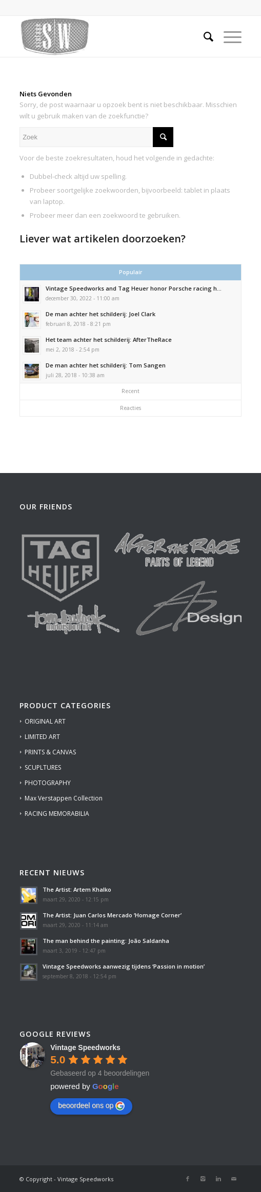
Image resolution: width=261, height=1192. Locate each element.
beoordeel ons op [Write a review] (91, 1106)
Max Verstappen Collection (64, 798)
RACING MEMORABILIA (57, 813)
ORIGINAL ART (45, 721)
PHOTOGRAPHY (48, 782)
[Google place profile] (85, 1047)
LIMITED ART (42, 736)
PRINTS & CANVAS (50, 752)
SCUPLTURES (43, 767)
